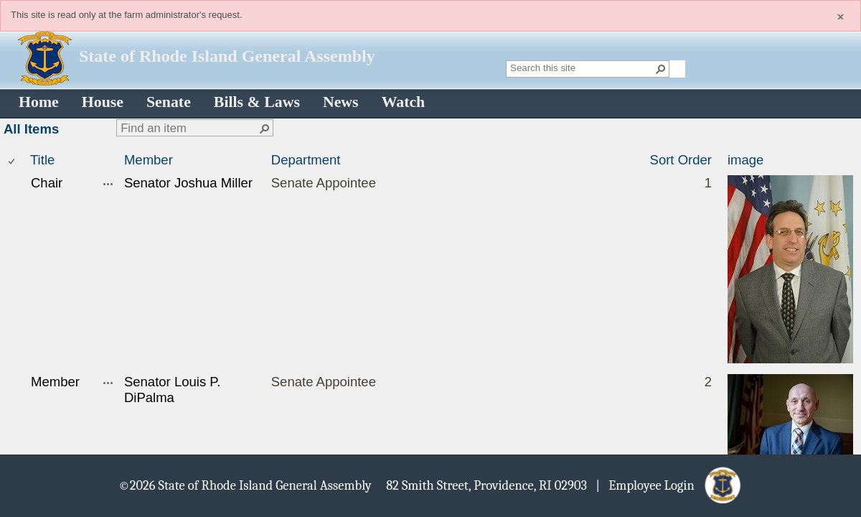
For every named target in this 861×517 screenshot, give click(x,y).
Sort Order (681, 159)
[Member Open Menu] (108, 382)
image (745, 159)
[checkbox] (13, 160)
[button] (661, 69)
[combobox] (582, 67)
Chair (46, 182)
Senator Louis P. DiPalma (172, 389)
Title (42, 159)
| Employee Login (649, 485)
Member (148, 159)
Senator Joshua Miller (188, 182)
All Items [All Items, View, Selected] (31, 128)
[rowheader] (15, 271)
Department (306, 159)
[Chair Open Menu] (108, 184)
